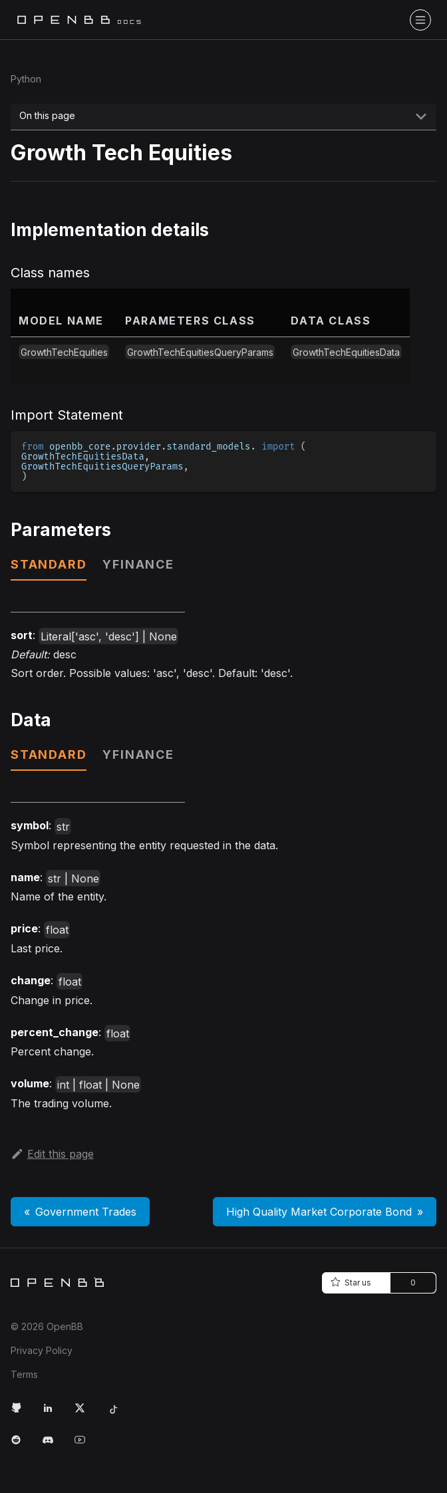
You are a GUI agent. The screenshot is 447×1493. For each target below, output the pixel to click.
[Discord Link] (53, 1445)
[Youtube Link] (85, 1445)
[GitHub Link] (21, 1413)
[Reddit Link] (21, 1445)
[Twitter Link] (85, 1413)
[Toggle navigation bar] (420, 20)
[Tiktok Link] (117, 1413)
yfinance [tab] (138, 564)
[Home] (57, 1282)
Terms (24, 1374)
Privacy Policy (42, 1350)
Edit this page (52, 1153)
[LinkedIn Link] (53, 1413)
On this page (47, 115)
